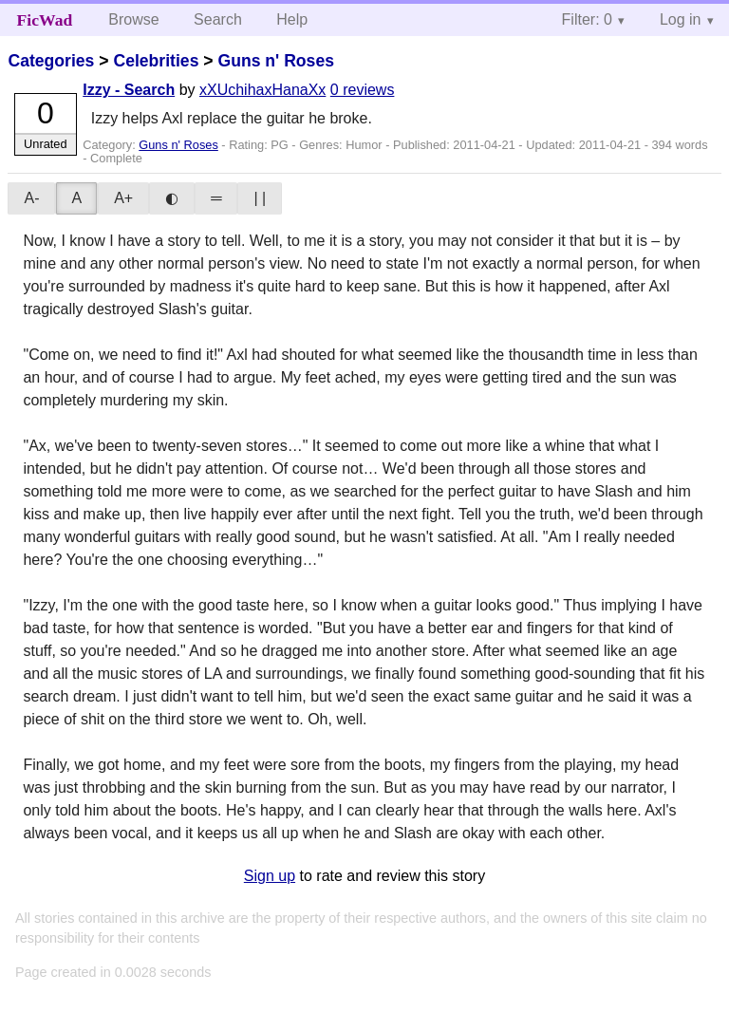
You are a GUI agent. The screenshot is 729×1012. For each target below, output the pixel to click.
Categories (51, 60)
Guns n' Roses (275, 60)
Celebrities (155, 60)
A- (31, 198)
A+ (123, 198)
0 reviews (362, 90)
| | (259, 198)
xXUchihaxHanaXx (262, 90)
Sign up (269, 876)
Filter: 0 (587, 19)
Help (292, 19)
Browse (133, 19)
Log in (680, 19)
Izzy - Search (129, 90)
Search (218, 19)
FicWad (45, 19)
